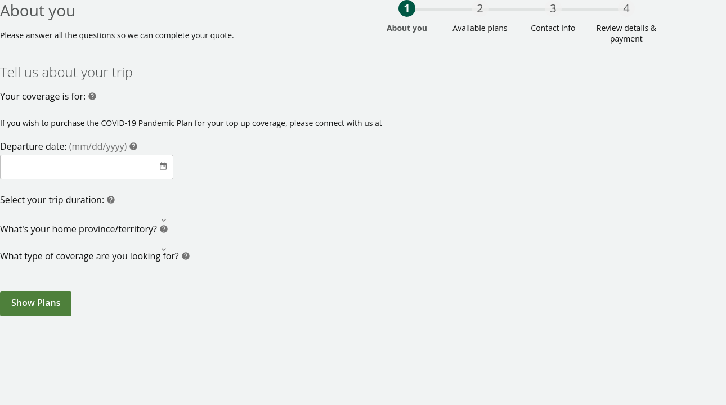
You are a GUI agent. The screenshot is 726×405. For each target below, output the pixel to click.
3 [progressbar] (553, 8)
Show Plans (35, 302)
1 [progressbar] (407, 8)
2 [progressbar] (480, 8)
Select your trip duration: (53, 200)
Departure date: (64, 146)
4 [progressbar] (626, 8)
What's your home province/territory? (79, 229)
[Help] (92, 97)
